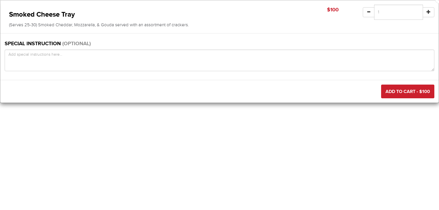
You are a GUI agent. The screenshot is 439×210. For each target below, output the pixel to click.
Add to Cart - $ (407, 91)
